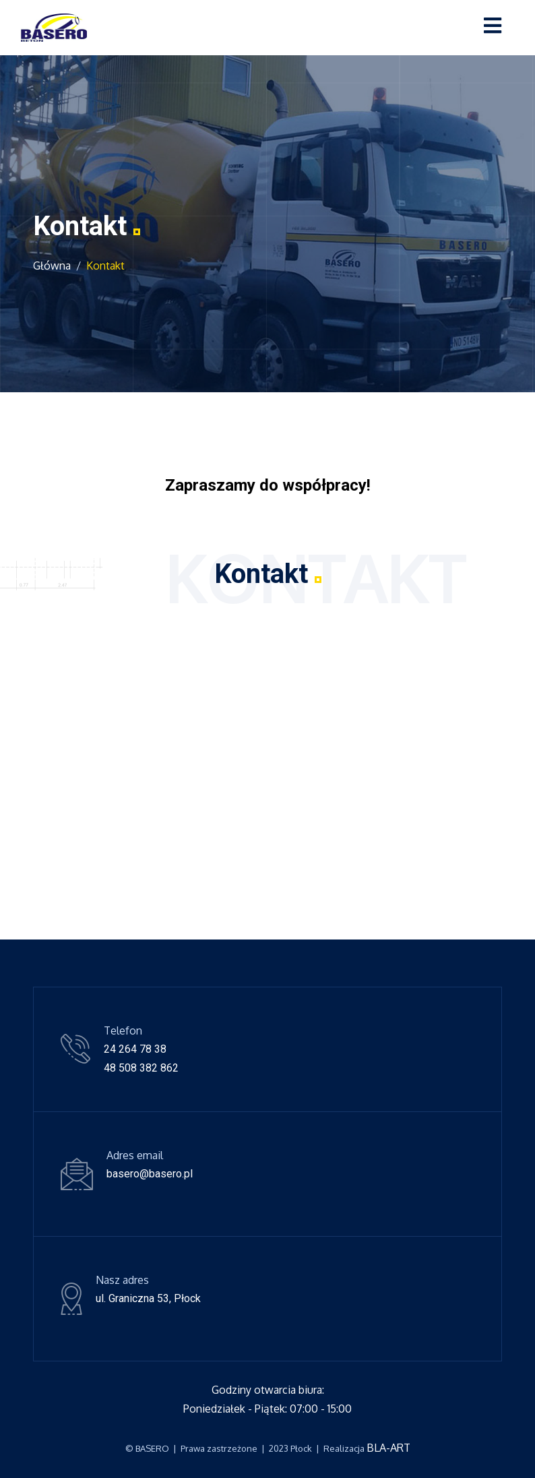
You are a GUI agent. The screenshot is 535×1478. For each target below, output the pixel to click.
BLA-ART (388, 1447)
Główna (52, 265)
